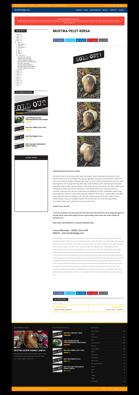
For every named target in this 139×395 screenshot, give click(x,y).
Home (104, 388)
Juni (19, 50)
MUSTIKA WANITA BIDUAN (25, 65)
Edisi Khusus (94, 337)
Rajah (92, 369)
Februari (22, 55)
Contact (123, 388)
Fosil (92, 340)
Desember (21, 44)
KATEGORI (113, 10)
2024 (17, 37)
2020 (17, 71)
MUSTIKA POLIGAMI (23, 63)
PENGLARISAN (94, 357)
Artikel (93, 334)
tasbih (93, 378)
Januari (20, 69)
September (21, 47)
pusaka (93, 366)
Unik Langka (94, 381)
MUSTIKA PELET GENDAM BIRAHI (27, 62)
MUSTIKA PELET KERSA (24, 57)
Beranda (31, 5)
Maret (20, 53)
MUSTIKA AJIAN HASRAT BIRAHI (27, 66)
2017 (17, 76)
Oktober (20, 46)
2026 (17, 34)
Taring (93, 375)
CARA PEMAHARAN (60, 5)
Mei (19, 52)
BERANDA (79, 10)
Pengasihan (94, 354)
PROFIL (86, 10)
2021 (19, 42)
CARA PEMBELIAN (95, 10)
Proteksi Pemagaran (96, 363)
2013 (17, 82)
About (110, 388)
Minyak (93, 351)
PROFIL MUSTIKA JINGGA (44, 5)
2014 (17, 80)
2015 (17, 79)
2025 (17, 36)
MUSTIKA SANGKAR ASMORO (26, 68)
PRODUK (104, 10)
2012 (17, 84)
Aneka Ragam (94, 331)
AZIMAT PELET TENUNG (24, 59)
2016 (17, 77)
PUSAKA (121, 10)
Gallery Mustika (95, 343)
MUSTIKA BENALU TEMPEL (25, 60)
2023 (17, 39)
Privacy (116, 388)
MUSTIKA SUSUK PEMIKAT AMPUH (29, 350)
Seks (92, 372)
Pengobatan (94, 360)
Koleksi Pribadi (95, 348)
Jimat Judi (93, 345)
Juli (19, 49)
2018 (17, 74)
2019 (17, 73)
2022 (17, 40)
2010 (17, 85)
